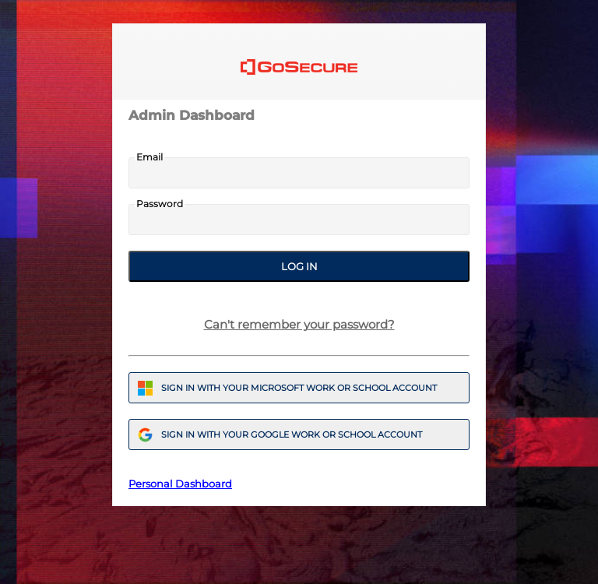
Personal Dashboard (180, 483)
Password (159, 204)
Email (149, 157)
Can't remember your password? (299, 324)
